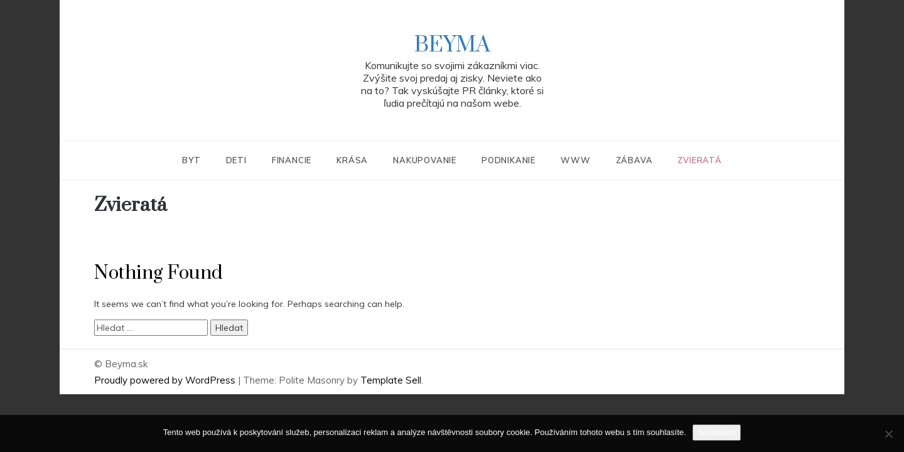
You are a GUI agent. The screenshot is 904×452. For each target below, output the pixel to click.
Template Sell (390, 380)
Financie (291, 160)
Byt (191, 160)
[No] (888, 434)
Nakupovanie (424, 160)
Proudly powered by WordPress (166, 380)
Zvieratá (699, 160)
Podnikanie (508, 160)
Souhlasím (716, 432)
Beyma (452, 45)
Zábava (634, 160)
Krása (352, 160)
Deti (236, 160)
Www (575, 160)
